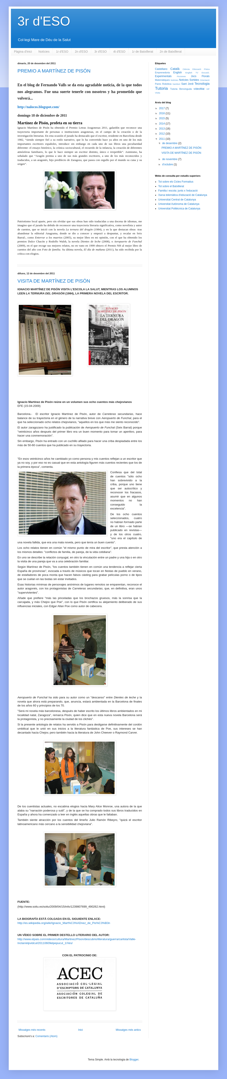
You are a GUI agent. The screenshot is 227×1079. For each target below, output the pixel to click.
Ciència (186, 69)
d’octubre (168, 164)
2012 (162, 133)
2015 (162, 118)
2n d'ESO (81, 51)
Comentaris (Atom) (46, 1036)
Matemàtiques (162, 80)
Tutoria (161, 88)
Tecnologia (202, 83)
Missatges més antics (128, 1029)
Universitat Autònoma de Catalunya (178, 203)
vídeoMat (199, 88)
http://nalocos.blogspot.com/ (38, 107)
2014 (162, 123)
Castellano (161, 69)
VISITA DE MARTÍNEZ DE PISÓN (53, 281)
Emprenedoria (162, 72)
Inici (80, 1029)
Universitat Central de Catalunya (177, 199)
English (177, 72)
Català (175, 69)
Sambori (176, 84)
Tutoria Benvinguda (181, 89)
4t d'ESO (119, 51)
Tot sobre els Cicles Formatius (175, 181)
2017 (162, 108)
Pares (158, 84)
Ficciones (181, 76)
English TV (191, 72)
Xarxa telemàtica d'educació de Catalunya (182, 195)
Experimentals (163, 76)
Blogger (133, 1059)
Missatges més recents (32, 1029)
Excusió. (206, 72)
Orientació (205, 80)
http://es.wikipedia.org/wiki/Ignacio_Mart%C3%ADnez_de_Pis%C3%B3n (63, 923)
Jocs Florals (200, 76)
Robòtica (167, 84)
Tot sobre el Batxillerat (171, 186)
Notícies (44, 51)
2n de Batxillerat (171, 51)
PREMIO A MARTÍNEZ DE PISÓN (54, 71)
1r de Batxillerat (142, 51)
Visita (157, 92)
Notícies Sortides (189, 79)
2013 (162, 128)
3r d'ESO (43, 21)
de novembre (170, 159)
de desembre (170, 143)
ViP (208, 89)
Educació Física (201, 69)
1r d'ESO (62, 51)
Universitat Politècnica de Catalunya (179, 208)
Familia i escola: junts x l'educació (178, 190)
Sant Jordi (187, 83)
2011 (162, 138)
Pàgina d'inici (23, 51)
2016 (162, 113)
